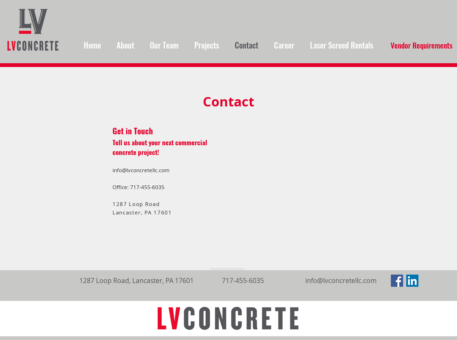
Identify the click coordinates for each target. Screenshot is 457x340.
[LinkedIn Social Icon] (412, 281)
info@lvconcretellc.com (141, 170)
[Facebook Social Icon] (397, 281)
